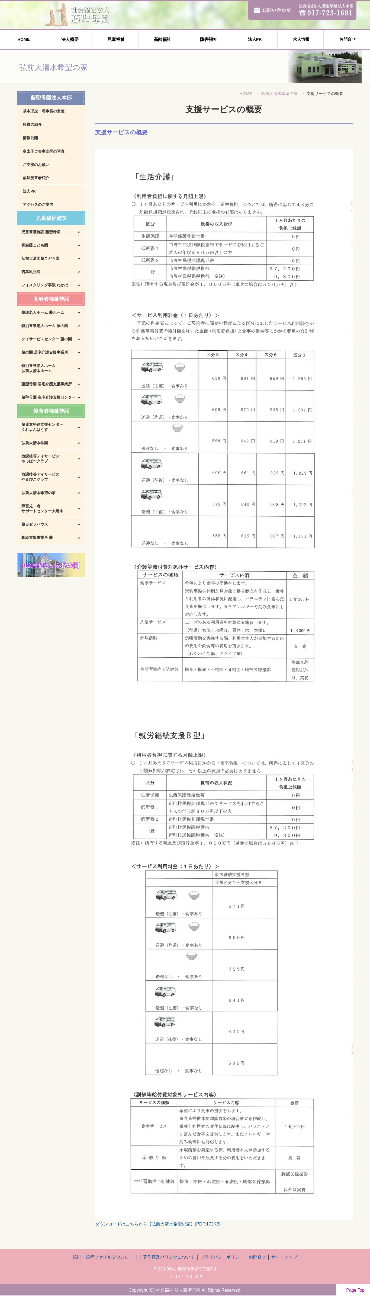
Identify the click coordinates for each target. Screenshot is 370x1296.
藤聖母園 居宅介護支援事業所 (46, 384)
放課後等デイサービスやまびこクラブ (40, 476)
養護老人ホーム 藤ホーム (42, 312)
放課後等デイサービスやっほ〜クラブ (40, 458)
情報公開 (30, 138)
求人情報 (300, 39)
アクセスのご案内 (38, 204)
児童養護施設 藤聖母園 (40, 232)
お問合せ (347, 39)
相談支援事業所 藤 (37, 537)
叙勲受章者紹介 (36, 178)
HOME (23, 39)
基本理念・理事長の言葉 (44, 111)
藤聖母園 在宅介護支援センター (48, 397)
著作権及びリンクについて (169, 1257)
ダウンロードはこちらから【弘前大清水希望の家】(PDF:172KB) (158, 1223)
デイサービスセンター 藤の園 (46, 339)
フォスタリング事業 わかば (44, 285)
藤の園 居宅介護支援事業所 (44, 352)
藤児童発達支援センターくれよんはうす (42, 426)
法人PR (254, 39)
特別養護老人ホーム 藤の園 (44, 326)
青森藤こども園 (34, 245)
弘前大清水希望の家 (279, 93)
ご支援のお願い (36, 164)
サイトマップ (284, 1257)
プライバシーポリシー (222, 1257)
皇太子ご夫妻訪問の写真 (44, 151)
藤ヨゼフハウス (34, 524)
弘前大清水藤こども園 (40, 258)
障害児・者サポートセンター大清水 (42, 508)
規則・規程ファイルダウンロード (105, 1257)
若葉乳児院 (30, 272)
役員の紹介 (32, 124)
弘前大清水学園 (34, 443)
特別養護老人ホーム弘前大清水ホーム (38, 368)
